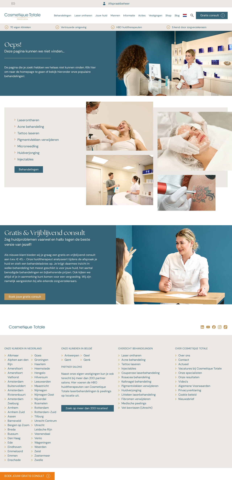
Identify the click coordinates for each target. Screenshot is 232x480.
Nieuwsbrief (186, 399)
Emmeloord (15, 451)
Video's (183, 381)
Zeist (37, 451)
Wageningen (42, 442)
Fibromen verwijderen (135, 399)
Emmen (13, 455)
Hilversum (41, 377)
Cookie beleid (187, 395)
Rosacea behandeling (135, 377)
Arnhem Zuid (16, 412)
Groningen (41, 360)
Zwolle (38, 460)
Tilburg (39, 416)
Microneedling (27, 146)
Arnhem (13, 408)
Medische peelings (133, 403)
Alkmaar (13, 355)
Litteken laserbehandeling (138, 395)
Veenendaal (42, 434)
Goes (37, 355)
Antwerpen (72, 355)
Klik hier (90, 67)
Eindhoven (14, 447)
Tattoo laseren (28, 133)
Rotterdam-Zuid (45, 412)
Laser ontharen (83, 15)
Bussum (13, 434)
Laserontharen (28, 120)
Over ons (184, 355)
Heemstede (42, 368)
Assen (12, 416)
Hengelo (39, 373)
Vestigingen (155, 15)
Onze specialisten (190, 373)
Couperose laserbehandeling (140, 373)
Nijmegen (40, 390)
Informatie (129, 15)
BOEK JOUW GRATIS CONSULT (27, 476)
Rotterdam (41, 408)
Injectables (25, 159)
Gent (68, 360)
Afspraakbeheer (116, 3)
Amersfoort (15, 368)
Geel (87, 355)
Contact (183, 360)
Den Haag (14, 438)
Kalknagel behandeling (136, 381)
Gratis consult (212, 15)
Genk (87, 360)
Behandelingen (62, 15)
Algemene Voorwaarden (194, 386)
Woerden (40, 447)
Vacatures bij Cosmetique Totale (200, 368)
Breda (12, 429)
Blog (177, 15)
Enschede (14, 460)
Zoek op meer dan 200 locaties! (87, 408)
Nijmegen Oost (44, 395)
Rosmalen (40, 403)
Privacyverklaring (189, 390)
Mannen (115, 15)
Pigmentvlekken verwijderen (38, 140)
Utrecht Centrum (45, 421)
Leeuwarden (42, 381)
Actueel (183, 364)
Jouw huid (101, 15)
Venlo (38, 438)
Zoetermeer (42, 455)
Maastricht (41, 386)
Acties (142, 15)
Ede (10, 442)
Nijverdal (40, 399)
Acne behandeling (30, 126)
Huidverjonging (28, 153)
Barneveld (14, 421)
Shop (168, 15)
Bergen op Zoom (18, 425)
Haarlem (40, 364)
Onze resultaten (188, 377)
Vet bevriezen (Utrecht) (136, 408)
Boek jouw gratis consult (25, 297)
